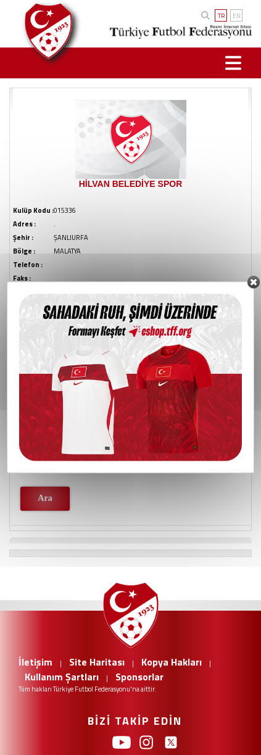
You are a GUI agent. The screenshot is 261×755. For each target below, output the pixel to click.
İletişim (35, 661)
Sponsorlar (139, 676)
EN (237, 15)
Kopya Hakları (171, 661)
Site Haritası (97, 661)
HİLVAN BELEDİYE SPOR (131, 184)
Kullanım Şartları (62, 676)
